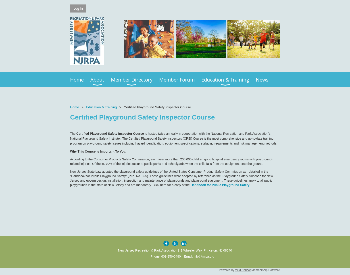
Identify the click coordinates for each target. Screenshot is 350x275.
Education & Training (101, 107)
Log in (78, 8)
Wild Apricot (243, 270)
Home (74, 107)
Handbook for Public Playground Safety (220, 185)
